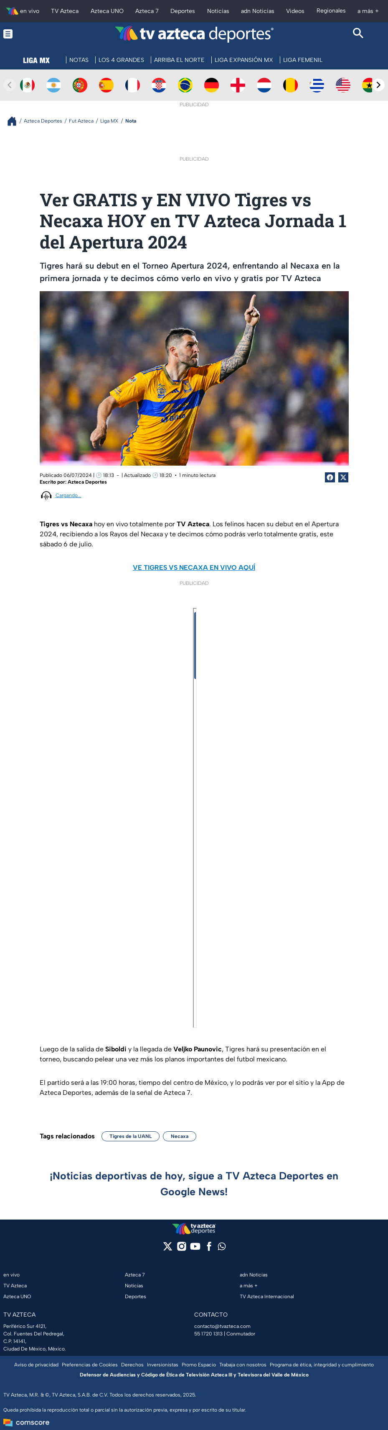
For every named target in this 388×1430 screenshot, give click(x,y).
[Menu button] (29, 34)
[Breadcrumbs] (15, 121)
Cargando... (68, 495)
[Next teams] (378, 85)
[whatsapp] (222, 1248)
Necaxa (179, 1136)
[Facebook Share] (330, 477)
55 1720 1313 (208, 1334)
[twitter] (167, 1249)
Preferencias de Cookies (90, 1365)
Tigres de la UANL (130, 1136)
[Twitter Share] (343, 477)
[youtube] (195, 1249)
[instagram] (181, 1249)
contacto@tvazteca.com (222, 1326)
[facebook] (209, 1249)
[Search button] (358, 34)
